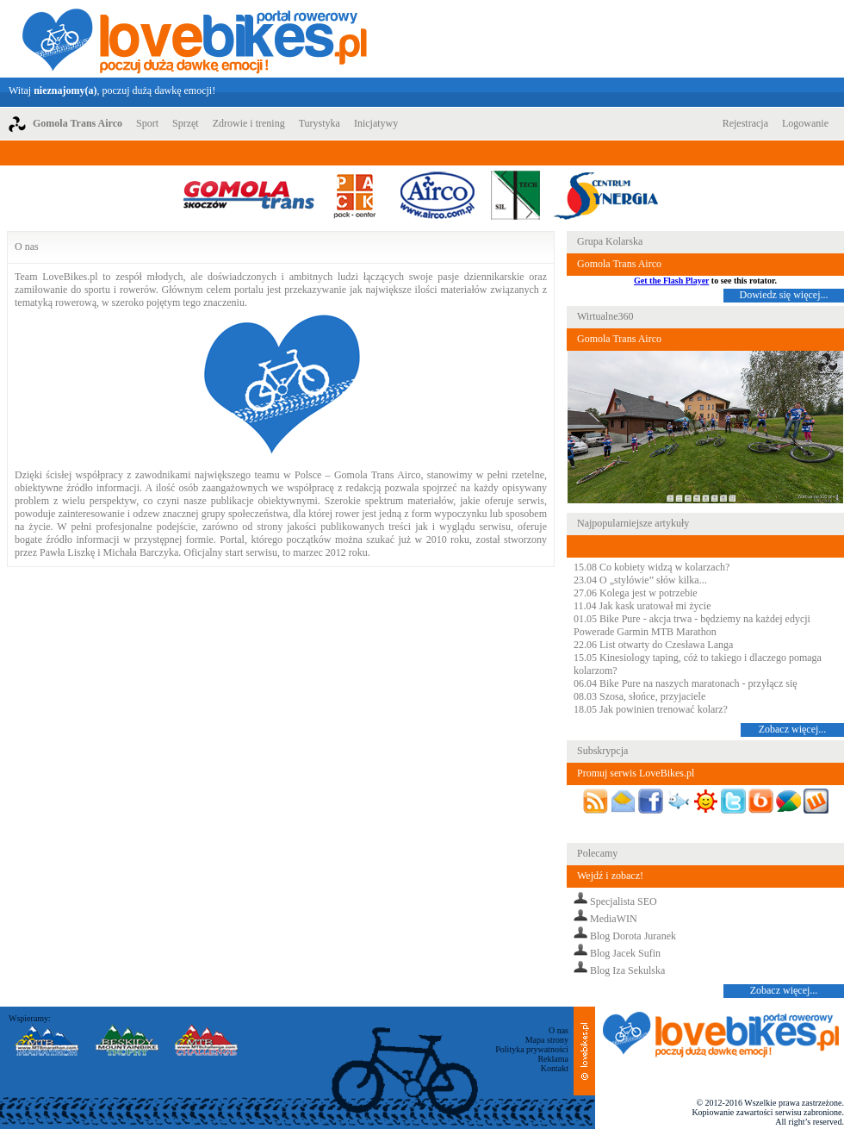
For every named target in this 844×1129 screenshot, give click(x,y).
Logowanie (805, 123)
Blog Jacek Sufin (625, 953)
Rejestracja (745, 123)
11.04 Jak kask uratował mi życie (642, 606)
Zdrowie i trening (249, 123)
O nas (558, 1030)
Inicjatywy (376, 123)
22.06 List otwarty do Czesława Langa (653, 645)
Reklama (552, 1059)
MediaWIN (613, 919)
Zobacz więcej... (793, 729)
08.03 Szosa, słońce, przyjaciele (639, 696)
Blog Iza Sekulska (627, 970)
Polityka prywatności (531, 1049)
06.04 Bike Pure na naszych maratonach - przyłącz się (685, 683)
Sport (147, 123)
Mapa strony (546, 1040)
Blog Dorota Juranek (633, 936)
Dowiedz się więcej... (784, 295)
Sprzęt (185, 123)
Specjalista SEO (623, 901)
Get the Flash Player (671, 280)
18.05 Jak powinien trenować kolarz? (651, 709)
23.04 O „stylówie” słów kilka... (640, 580)
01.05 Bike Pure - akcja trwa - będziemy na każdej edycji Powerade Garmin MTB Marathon (692, 625)
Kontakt (554, 1068)
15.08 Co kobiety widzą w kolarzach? (651, 567)
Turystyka (319, 123)
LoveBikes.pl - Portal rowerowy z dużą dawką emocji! (194, 39)
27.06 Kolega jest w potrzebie (636, 593)
